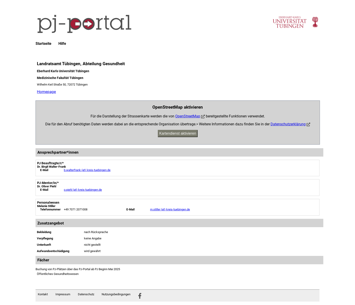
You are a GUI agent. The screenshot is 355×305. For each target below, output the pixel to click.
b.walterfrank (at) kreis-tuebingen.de (87, 170)
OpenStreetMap (187, 116)
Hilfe (62, 44)
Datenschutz (86, 294)
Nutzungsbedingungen (116, 294)
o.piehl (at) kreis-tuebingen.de (83, 189)
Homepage (46, 91)
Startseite (43, 44)
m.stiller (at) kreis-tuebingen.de (170, 209)
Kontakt (43, 294)
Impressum (62, 294)
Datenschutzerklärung (288, 124)
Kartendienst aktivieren (177, 133)
